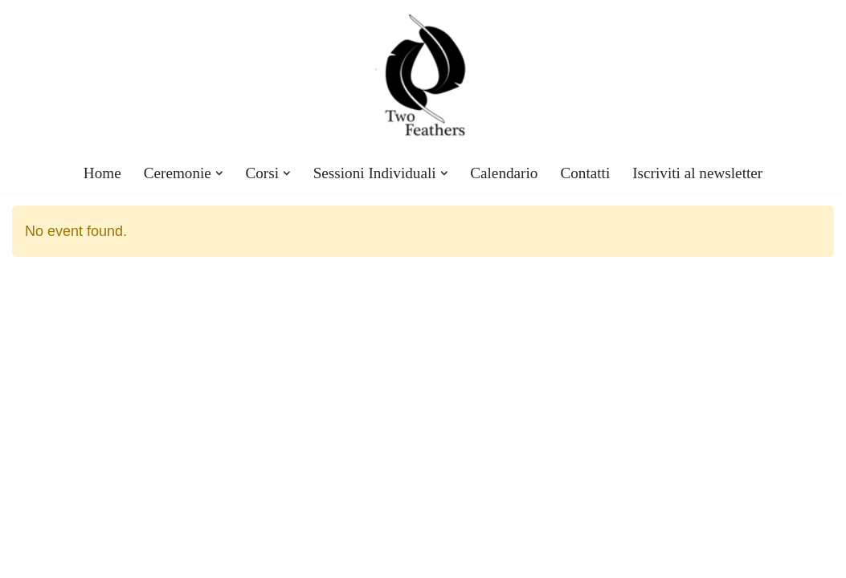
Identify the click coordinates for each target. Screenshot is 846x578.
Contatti (585, 173)
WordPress (155, 557)
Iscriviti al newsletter (697, 173)
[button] (219, 173)
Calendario (503, 173)
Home (102, 173)
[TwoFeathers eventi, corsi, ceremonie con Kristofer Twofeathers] (423, 77)
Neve (27, 557)
